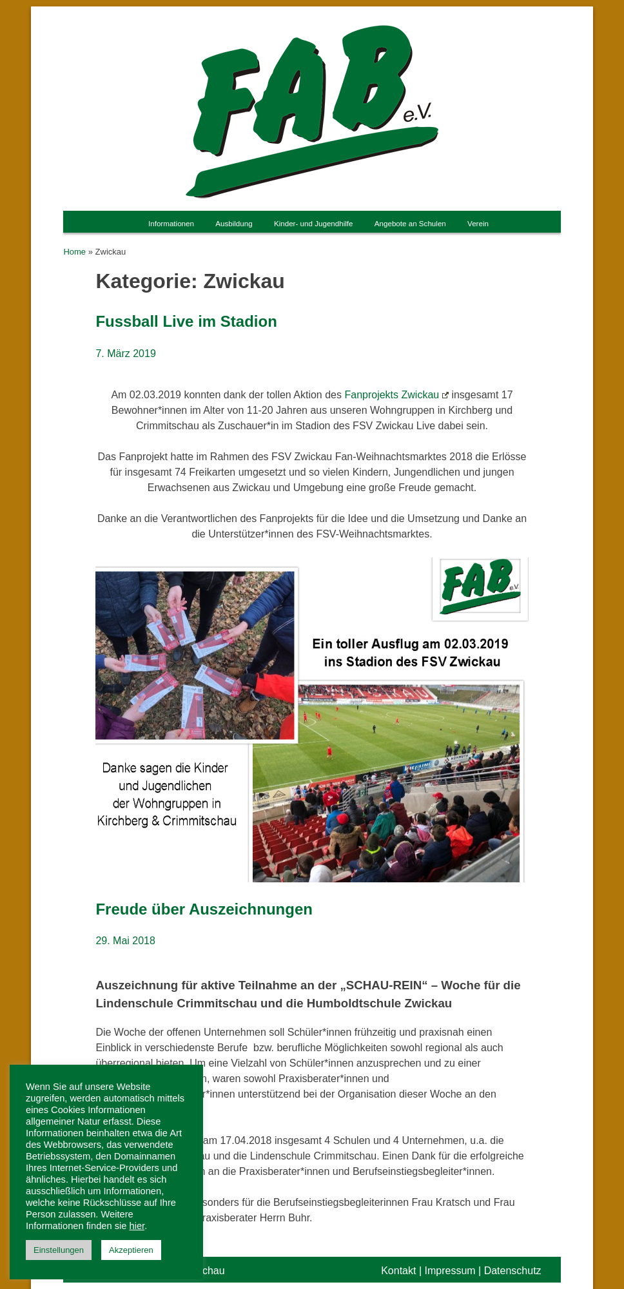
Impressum (449, 1270)
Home (74, 252)
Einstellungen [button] (59, 1250)
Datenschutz (512, 1270)
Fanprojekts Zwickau (396, 394)
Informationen (171, 223)
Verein (478, 223)
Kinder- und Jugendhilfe (313, 223)
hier (137, 1226)
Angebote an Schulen (410, 223)
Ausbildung (233, 223)
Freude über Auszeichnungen (203, 909)
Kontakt (398, 1270)
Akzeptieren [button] (131, 1250)
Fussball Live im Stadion (186, 321)
